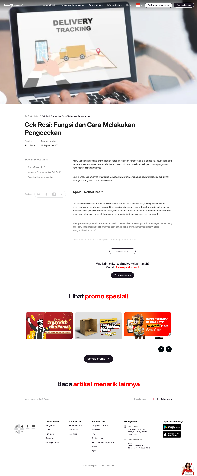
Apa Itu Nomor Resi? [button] (36, 167)
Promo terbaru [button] (75, 426)
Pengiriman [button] (50, 426)
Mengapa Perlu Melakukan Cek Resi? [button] (44, 172)
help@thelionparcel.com (137, 446)
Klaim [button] (123, 5)
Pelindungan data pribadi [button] (103, 443)
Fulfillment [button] (50, 435)
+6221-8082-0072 (142, 449)
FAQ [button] (93, 435)
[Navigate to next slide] (169, 349)
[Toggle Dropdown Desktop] (42, 5)
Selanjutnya (164, 400)
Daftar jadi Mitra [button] (52, 443)
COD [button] (48, 430)
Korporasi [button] (50, 439)
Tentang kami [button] (98, 439)
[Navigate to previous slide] (161, 349)
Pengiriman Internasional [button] (67, 5)
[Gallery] (98, 332)
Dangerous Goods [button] (100, 426)
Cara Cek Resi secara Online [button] (40, 177)
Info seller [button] (73, 430)
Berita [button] (94, 447)
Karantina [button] (96, 430)
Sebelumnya (142, 400)
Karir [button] (94, 452)
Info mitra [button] (73, 435)
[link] (19, 5)
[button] (172, 428)
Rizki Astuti (30, 145)
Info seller (34, 116)
